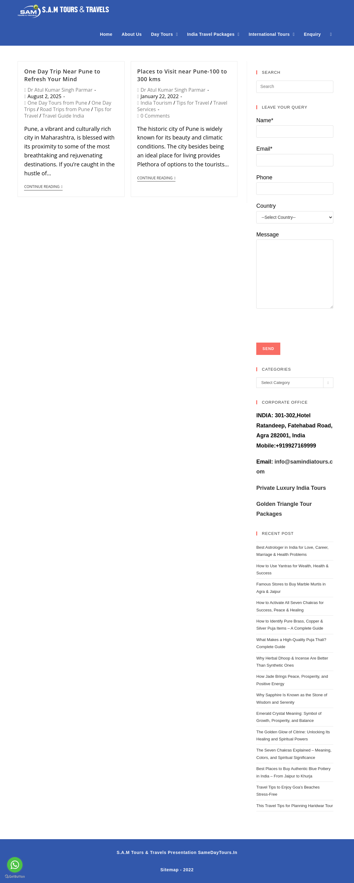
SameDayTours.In (217, 852)
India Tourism (156, 102)
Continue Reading (43, 187)
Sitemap (169, 869)
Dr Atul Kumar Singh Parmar (60, 89)
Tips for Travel (192, 102)
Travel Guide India (63, 115)
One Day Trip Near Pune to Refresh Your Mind (62, 75)
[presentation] (303, 321)
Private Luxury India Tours (291, 488)
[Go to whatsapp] (15, 865)
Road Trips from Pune (65, 109)
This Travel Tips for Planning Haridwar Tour (294, 805)
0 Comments (155, 115)
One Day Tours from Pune (57, 102)
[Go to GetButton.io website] (15, 877)
